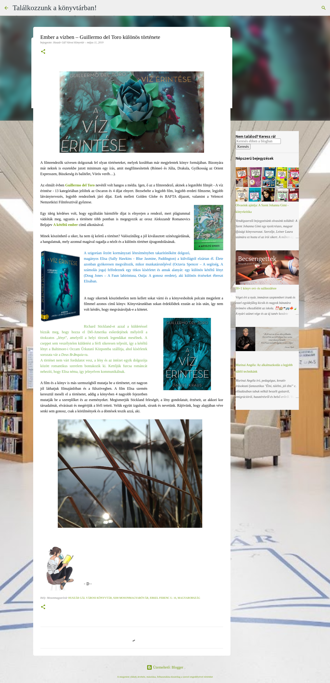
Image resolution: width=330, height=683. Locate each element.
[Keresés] (323, 7)
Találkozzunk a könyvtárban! (55, 8)
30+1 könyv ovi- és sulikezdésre (256, 288)
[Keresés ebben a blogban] (258, 141)
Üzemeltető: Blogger (165, 667)
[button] (43, 52)
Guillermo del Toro (80, 185)
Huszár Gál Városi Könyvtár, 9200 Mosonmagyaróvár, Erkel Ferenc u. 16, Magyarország (134, 597)
